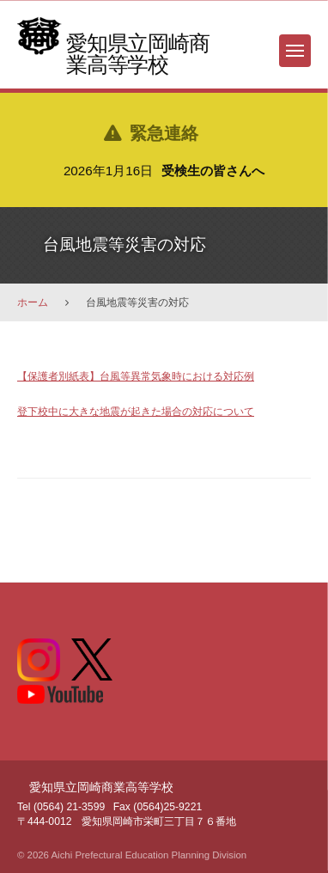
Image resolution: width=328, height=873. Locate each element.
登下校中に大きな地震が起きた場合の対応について (135, 412)
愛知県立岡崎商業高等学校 (137, 53)
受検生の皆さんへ (212, 170)
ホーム (32, 302)
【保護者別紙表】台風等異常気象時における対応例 (135, 376)
